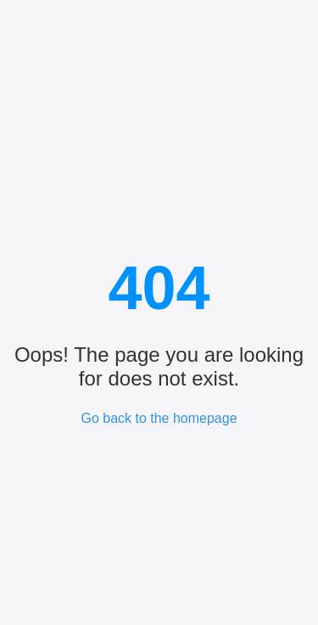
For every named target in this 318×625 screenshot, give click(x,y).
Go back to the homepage (159, 418)
